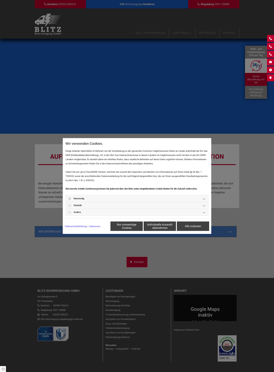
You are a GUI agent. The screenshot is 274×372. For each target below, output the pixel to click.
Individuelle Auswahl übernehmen (159, 226)
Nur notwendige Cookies (126, 226)
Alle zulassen (193, 226)
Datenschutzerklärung (76, 226)
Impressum (94, 226)
